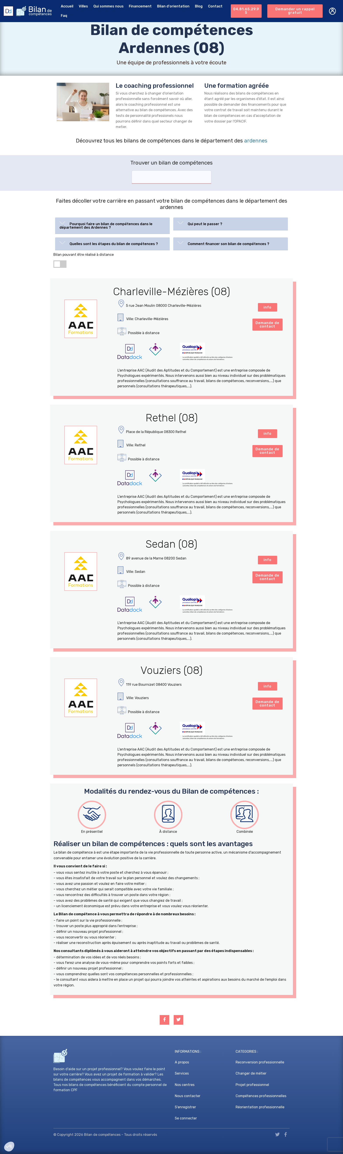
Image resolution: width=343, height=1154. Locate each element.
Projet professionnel (252, 1085)
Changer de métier (251, 1073)
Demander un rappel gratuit (295, 11)
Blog (199, 6)
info (267, 307)
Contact (215, 6)
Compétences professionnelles (261, 1096)
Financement (140, 6)
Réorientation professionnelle (260, 1107)
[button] (112, 224)
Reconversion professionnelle (260, 1062)
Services (182, 1073)
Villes (83, 6)
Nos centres (184, 1085)
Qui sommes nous (108, 6)
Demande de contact (267, 324)
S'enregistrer (185, 1107)
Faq (64, 16)
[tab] (112, 225)
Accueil (67, 6)
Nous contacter (187, 1096)
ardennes (255, 141)
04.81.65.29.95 (246, 11)
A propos (182, 1062)
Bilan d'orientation (173, 6)
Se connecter (186, 1118)
